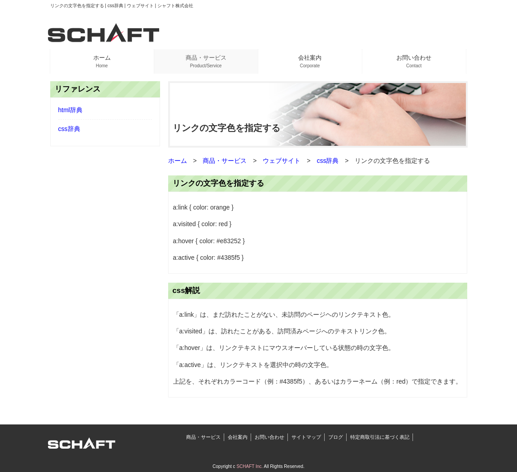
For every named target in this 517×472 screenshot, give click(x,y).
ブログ (335, 437)
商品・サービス (203, 437)
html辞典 (70, 110)
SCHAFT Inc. (249, 466)
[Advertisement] (105, 289)
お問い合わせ (269, 437)
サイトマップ (306, 437)
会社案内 (238, 437)
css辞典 (69, 128)
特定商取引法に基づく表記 (379, 437)
